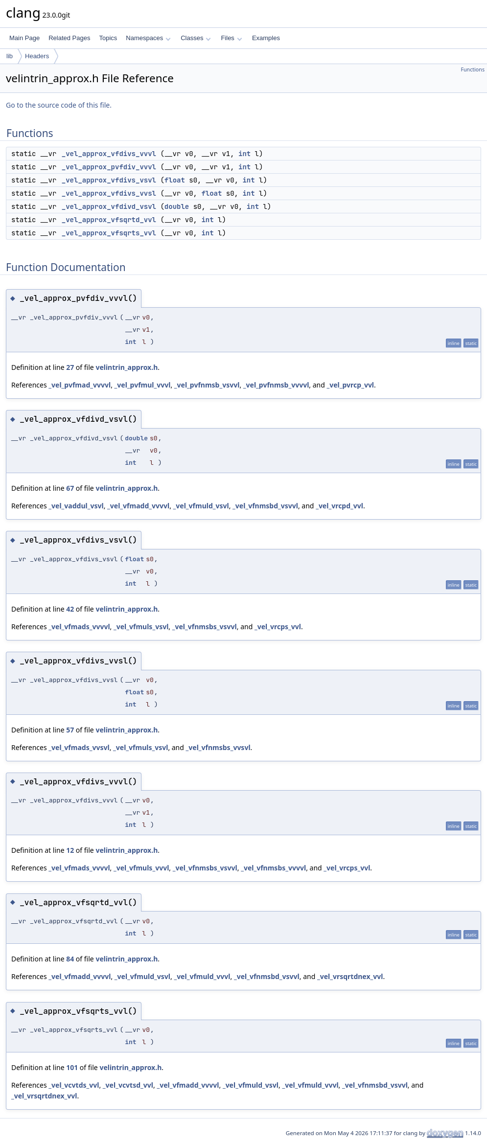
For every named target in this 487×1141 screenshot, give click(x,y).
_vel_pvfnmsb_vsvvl (207, 384)
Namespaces (148, 38)
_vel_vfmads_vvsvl (78, 747)
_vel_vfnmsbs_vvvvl (273, 867)
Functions (473, 69)
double (176, 206)
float (174, 180)
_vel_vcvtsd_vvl (128, 1085)
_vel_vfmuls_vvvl (141, 867)
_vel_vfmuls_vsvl (141, 626)
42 (70, 609)
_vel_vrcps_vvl (278, 626)
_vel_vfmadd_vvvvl (138, 505)
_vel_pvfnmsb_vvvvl (276, 384)
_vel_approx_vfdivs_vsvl (109, 180)
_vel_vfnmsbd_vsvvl (265, 505)
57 (70, 729)
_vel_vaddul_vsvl (75, 505)
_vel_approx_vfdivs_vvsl (109, 193)
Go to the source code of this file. (59, 105)
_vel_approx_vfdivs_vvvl (109, 153)
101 (72, 1067)
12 (70, 850)
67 (70, 488)
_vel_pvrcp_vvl (350, 384)
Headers (37, 56)
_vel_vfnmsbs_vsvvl (204, 626)
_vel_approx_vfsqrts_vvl (109, 232)
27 (70, 367)
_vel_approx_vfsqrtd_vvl (109, 219)
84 (70, 958)
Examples (266, 38)
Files (231, 38)
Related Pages (69, 38)
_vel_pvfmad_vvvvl (79, 384)
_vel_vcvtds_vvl (73, 1085)
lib (9, 56)
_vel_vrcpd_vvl (339, 505)
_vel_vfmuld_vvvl (202, 976)
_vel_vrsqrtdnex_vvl (350, 976)
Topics (108, 38)
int (244, 153)
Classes (196, 38)
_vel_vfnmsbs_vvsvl (218, 747)
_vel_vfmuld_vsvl (201, 505)
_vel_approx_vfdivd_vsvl (109, 206)
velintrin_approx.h (126, 367)
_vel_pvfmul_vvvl (143, 384)
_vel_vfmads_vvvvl (79, 626)
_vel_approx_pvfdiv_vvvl (109, 166)
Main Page (24, 38)
